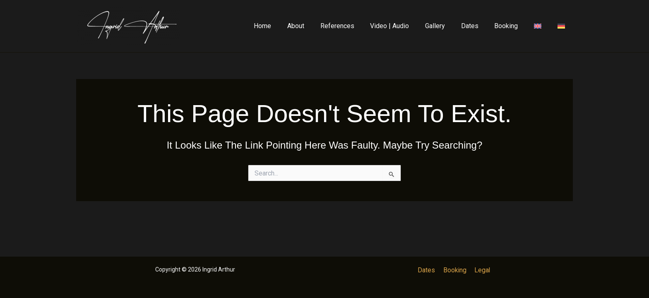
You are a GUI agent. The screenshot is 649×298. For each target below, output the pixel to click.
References (355, 26)
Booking (513, 26)
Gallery (447, 26)
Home (286, 26)
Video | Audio (404, 26)
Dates (479, 26)
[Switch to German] (562, 26)
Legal (481, 270)
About (316, 26)
